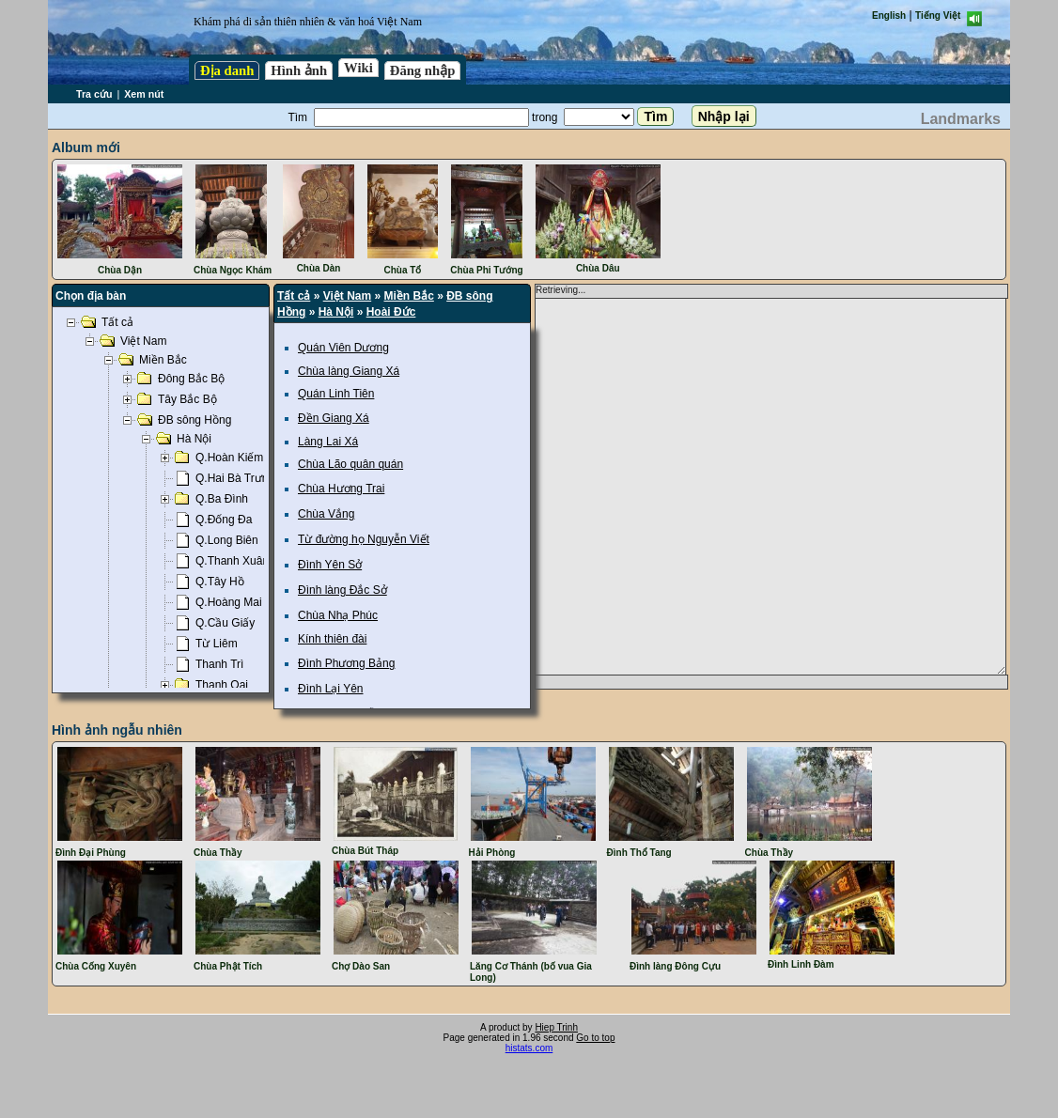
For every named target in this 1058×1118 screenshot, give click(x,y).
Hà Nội (336, 311)
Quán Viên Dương (343, 347)
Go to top (595, 1038)
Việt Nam (347, 296)
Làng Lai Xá (328, 441)
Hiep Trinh (556, 1027)
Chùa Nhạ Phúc (338, 615)
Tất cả (293, 296)
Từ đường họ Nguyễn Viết (363, 539)
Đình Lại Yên (331, 688)
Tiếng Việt (937, 15)
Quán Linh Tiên (336, 393)
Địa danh (227, 70)
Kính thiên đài (332, 638)
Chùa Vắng (326, 513)
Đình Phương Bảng (346, 663)
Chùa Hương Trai (341, 488)
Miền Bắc (409, 296)
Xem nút (143, 94)
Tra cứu (94, 94)
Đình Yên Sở (330, 564)
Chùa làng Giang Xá (348, 371)
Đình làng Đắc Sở (342, 590)
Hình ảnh (299, 70)
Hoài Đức (391, 311)
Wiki (358, 67)
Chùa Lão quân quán (350, 464)
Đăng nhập (423, 70)
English (889, 15)
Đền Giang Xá (333, 418)
